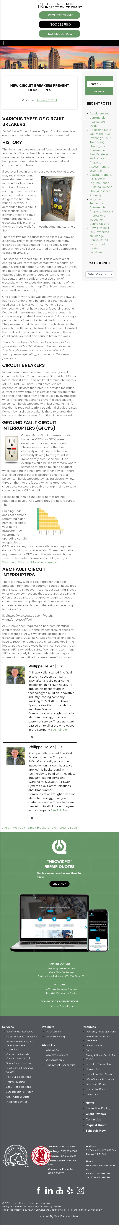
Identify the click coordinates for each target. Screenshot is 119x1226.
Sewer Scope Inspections (19, 1064)
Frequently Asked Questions (61, 969)
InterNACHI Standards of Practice (61, 994)
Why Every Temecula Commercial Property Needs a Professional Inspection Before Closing (101, 212)
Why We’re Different (57, 1055)
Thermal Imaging (15, 1082)
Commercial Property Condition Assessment (18, 1057)
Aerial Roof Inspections (18, 1087)
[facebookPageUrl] (31, 737)
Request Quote (60, 15)
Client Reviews (96, 1115)
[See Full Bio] (68, 731)
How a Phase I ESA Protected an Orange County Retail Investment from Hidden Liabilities (101, 241)
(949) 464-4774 (62, 1163)
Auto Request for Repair (19, 1092)
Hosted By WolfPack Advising (59, 1217)
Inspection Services (16, 1102)
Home (90, 1103)
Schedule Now (96, 1131)
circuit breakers (38, 828)
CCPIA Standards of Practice (101, 1080)
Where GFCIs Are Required (61, 973)
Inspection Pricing (98, 1109)
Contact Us (93, 1120)
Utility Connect (54, 1032)
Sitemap (57, 1207)
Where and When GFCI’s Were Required (29, 562)
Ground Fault (68, 828)
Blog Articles (92, 1070)
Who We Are (53, 1050)
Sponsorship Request (97, 1090)
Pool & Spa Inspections (18, 1077)
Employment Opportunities (60, 1065)
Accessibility (46, 1207)
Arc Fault (19, 828)
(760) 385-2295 (61, 1172)
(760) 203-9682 (62, 1152)
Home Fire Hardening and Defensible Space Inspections (20, 1046)
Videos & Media (94, 1046)
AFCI (7, 828)
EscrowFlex (92, 1095)
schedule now (60, 34)
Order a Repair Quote (17, 1097)
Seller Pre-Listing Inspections (21, 1037)
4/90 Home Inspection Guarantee (61, 990)
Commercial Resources (98, 1085)
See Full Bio (59, 730)
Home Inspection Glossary (100, 1075)
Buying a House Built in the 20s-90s (101, 1058)
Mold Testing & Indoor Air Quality (19, 1070)
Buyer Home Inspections (19, 1032)
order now (59, 884)
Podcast (90, 1051)
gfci (54, 828)
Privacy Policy (31, 1207)
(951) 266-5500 (62, 1156)
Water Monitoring (55, 1037)
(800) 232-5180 (59, 24)
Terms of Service (87, 1210)
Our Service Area (55, 1060)
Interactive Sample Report (62, 1007)
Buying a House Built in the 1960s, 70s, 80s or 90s (61, 977)
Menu (4, 43)
